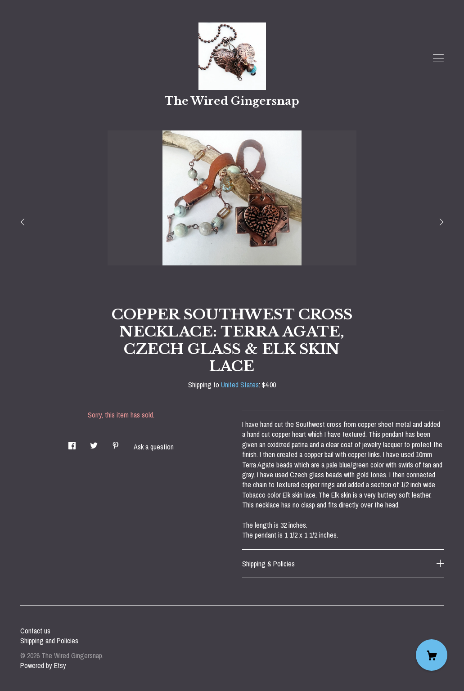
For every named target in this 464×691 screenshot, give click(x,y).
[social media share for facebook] (72, 443)
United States (240, 385)
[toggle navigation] (438, 58)
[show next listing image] (421, 219)
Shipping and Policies (49, 641)
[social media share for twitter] (94, 443)
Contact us (35, 631)
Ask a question (154, 447)
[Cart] (431, 655)
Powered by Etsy (43, 665)
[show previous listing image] (42, 219)
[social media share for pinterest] (115, 443)
